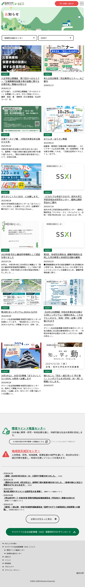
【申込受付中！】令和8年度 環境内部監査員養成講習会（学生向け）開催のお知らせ (39, 497)
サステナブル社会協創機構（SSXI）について (20, 547)
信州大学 (80, 573)
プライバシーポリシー (12, 570)
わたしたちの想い (11, 543)
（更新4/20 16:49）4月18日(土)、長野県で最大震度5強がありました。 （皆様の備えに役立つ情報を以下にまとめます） (43, 483)
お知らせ (8, 557)
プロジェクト (9, 566)
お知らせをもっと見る (41, 518)
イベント (8, 560)
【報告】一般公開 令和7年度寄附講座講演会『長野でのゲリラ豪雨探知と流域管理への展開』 (42, 508)
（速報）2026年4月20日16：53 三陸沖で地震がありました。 (30, 475)
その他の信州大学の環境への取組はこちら (28, 441)
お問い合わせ (68, 3)
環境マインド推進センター (16, 550)
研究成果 (8, 563)
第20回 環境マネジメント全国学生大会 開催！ (23, 491)
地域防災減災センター (14, 553)
